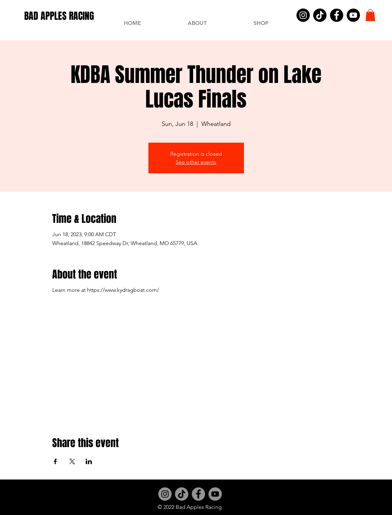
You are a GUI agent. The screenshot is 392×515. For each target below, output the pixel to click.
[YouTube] (353, 15)
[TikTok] (319, 15)
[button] (370, 15)
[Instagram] (303, 15)
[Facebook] (336, 15)
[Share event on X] (72, 461)
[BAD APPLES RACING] (59, 16)
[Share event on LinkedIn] (89, 461)
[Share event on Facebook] (55, 461)
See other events (196, 162)
